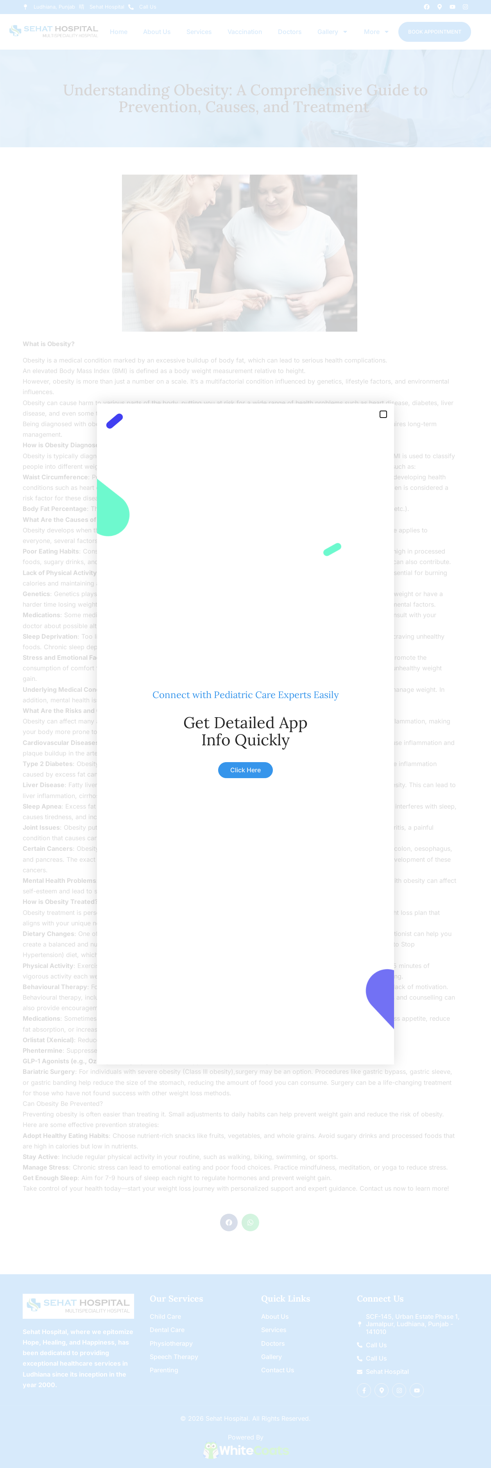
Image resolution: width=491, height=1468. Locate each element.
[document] (245, 734)
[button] (383, 414)
